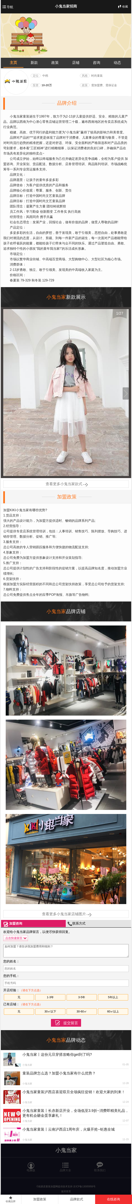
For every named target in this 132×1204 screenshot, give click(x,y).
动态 (117, 63)
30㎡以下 (50, 1011)
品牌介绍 (67, 103)
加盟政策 (67, 496)
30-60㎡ (82, 1011)
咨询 (96, 63)
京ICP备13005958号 (84, 1186)
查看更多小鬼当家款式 (66, 484)
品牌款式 (76, 1199)
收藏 (122, 6)
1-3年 (50, 997)
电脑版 (31, 1165)
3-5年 (81, 997)
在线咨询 (113, 1199)
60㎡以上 (113, 1011)
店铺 (75, 63)
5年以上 (113, 997)
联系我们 (100, 1165)
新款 (34, 63)
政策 (55, 63)
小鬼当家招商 (66, 6)
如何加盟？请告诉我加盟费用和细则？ (66, 950)
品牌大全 (65, 1165)
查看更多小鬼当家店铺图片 (66, 914)
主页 (13, 63)
